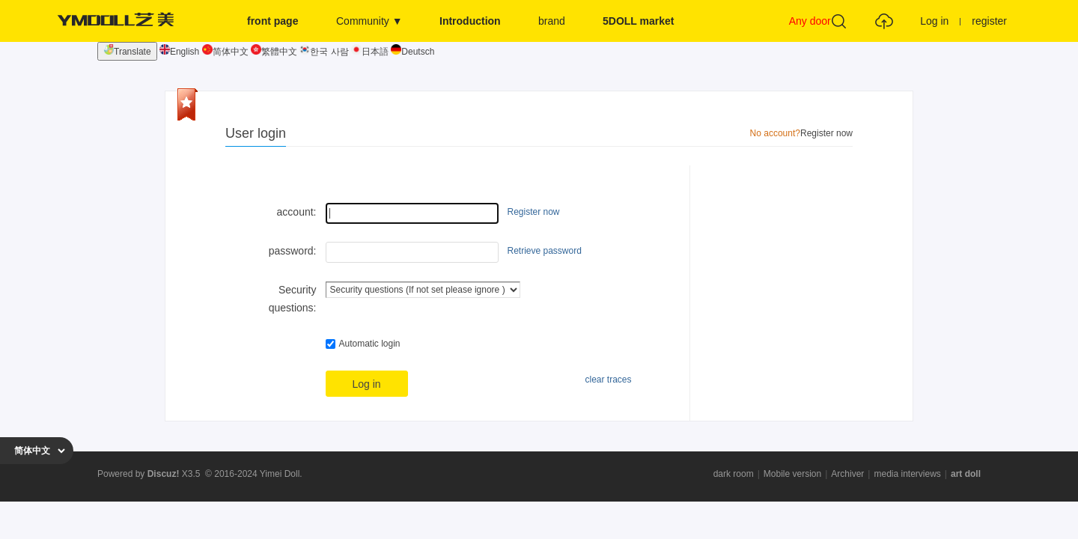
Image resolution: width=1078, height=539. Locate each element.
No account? (775, 133)
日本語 (370, 51)
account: (297, 212)
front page (272, 21)
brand (551, 21)
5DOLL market (638, 21)
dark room (733, 474)
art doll (966, 474)
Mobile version (792, 474)
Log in (934, 21)
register (989, 21)
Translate (127, 50)
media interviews (907, 474)
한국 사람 (323, 51)
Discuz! (163, 474)
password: (293, 251)
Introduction (470, 21)
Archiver (847, 474)
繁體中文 (274, 51)
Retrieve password (545, 251)
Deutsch (412, 51)
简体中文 (225, 51)
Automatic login (363, 343)
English (179, 51)
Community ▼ (369, 21)
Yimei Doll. (281, 474)
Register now (826, 133)
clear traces (608, 379)
